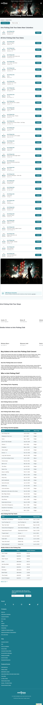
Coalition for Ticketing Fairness (7, 630)
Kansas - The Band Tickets (6, 683)
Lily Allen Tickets (4, 678)
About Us (3, 612)
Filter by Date (15, 22)
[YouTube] (30, 604)
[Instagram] (21, 604)
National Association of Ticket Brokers (8, 632)
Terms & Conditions (5, 646)
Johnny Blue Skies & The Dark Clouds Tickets (10, 674)
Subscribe (28, 595)
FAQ (2, 644)
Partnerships (3, 627)
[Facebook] (5, 604)
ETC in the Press (4, 634)
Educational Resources (5, 659)
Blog (2, 621)
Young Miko (3, 676)
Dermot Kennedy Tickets (6, 685)
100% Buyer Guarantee (5, 614)
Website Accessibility (5, 655)
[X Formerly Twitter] (13, 604)
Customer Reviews (5, 616)
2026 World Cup (4, 667)
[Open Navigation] (41, 3)
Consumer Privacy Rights (6, 650)
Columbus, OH (5, 22)
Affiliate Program (4, 625)
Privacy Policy (4, 648)
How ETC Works (4, 657)
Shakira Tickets (4, 669)
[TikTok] (38, 604)
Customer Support (4, 641)
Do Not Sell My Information (6, 653)
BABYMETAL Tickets (5, 671)
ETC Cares (3, 618)
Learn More (34, 294)
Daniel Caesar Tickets (5, 680)
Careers (2, 623)
